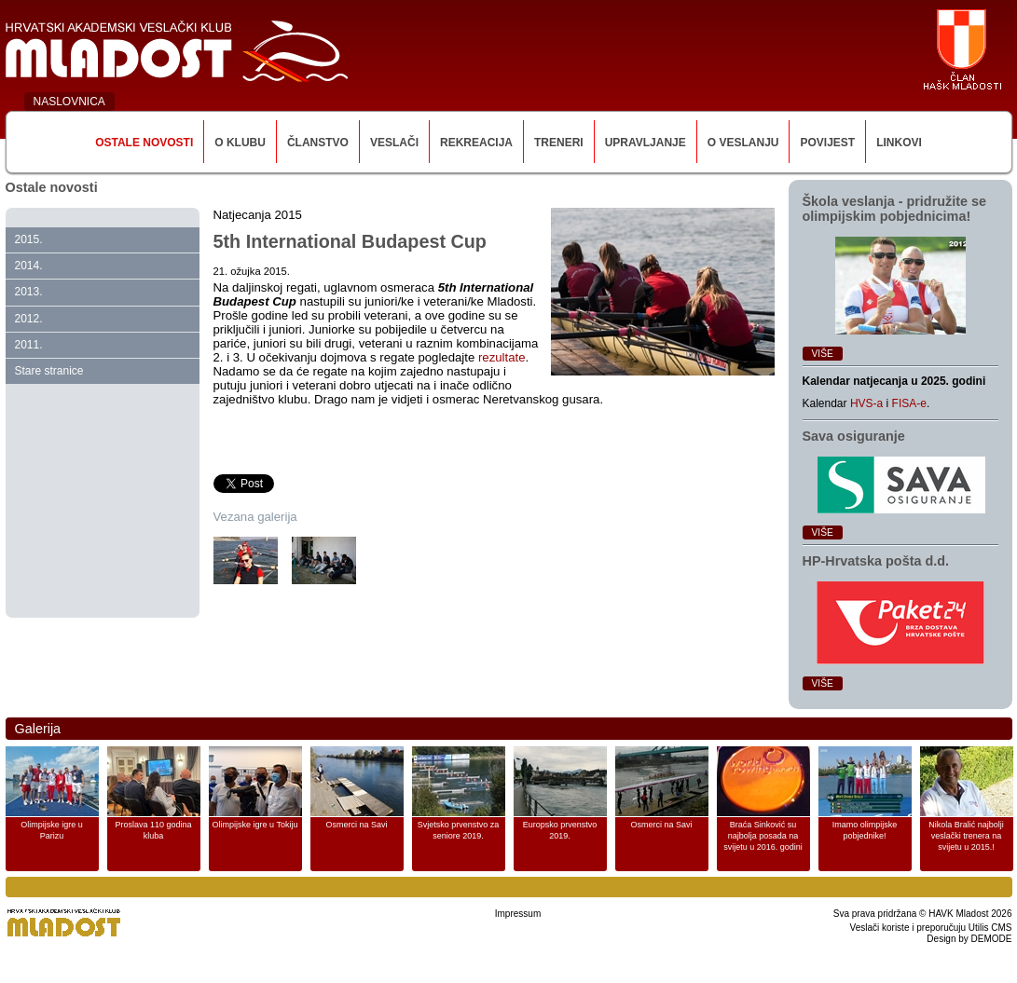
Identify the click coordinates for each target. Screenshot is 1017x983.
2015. (29, 239)
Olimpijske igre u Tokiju (255, 824)
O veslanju (743, 142)
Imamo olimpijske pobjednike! (865, 830)
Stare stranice (49, 370)
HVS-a (866, 403)
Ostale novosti (144, 142)
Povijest (827, 142)
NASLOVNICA (69, 101)
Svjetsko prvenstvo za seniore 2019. (459, 830)
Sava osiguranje (854, 436)
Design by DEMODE (969, 939)
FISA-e (909, 403)
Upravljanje (645, 142)
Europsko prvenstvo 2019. (560, 830)
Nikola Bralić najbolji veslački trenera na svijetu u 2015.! (966, 836)
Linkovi (899, 142)
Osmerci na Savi (356, 824)
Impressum (518, 913)
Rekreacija (476, 142)
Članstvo (318, 142)
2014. (29, 265)
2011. (29, 344)
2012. (29, 318)
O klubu (240, 142)
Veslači (394, 142)
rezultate (502, 357)
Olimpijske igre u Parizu (52, 830)
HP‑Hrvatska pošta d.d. (876, 560)
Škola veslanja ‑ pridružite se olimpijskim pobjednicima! (895, 209)
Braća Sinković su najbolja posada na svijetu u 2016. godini (763, 836)
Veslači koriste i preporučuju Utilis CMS (931, 927)
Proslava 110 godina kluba (153, 830)
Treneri (559, 142)
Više (822, 353)
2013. (29, 291)
